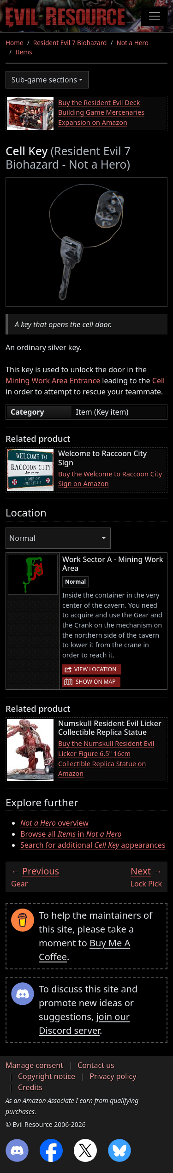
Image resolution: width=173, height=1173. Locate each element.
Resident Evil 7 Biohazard (70, 42)
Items (23, 51)
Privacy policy (112, 1076)
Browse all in (71, 834)
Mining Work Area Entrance (53, 380)
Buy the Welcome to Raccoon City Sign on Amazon (110, 478)
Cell (158, 380)
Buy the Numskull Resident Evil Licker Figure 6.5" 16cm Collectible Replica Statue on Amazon (106, 758)
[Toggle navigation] (154, 16)
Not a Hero (132, 42)
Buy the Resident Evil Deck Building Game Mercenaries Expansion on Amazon (101, 112)
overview (54, 823)
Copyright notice (46, 1076)
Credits (30, 1087)
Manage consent (34, 1065)
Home (15, 42)
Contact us (96, 1065)
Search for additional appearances (93, 845)
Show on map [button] (95, 682)
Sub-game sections (44, 80)
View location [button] (95, 669)
